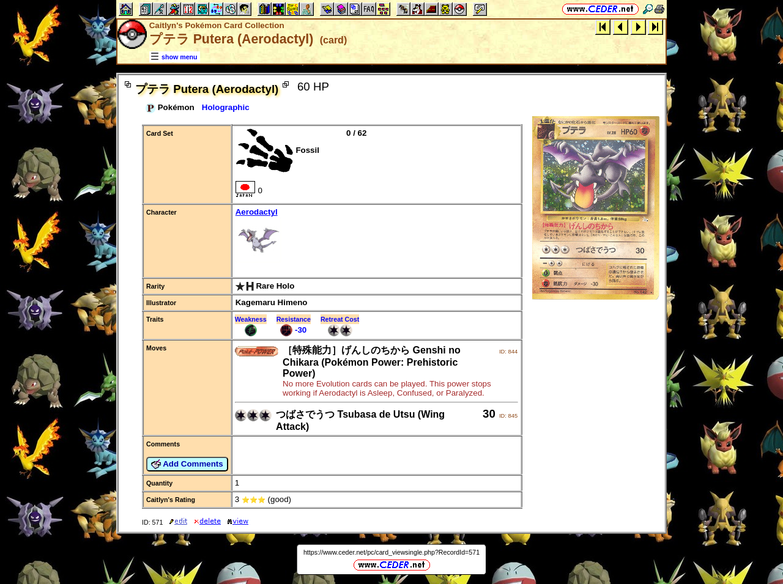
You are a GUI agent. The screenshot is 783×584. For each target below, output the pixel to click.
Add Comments (187, 464)
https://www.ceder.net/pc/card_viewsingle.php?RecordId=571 (391, 552)
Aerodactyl (376, 236)
